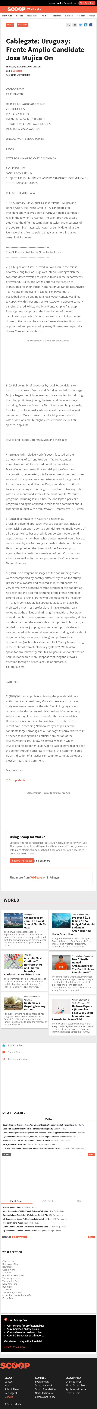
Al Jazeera (7, 1289)
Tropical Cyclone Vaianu (13, 1223)
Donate (8, 1397)
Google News (8, 1269)
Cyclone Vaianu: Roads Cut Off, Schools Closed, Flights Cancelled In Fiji (34, 1137)
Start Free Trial (87, 2)
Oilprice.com (8, 1261)
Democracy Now (10, 1264)
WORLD (11, 900)
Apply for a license (76, 1389)
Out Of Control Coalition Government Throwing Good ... (26, 1227)
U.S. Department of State (45, 1144)
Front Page (7, 15)
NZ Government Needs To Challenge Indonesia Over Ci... (27, 1219)
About (7, 1385)
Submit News (11, 1389)
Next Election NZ (44, 1393)
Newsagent (10, 1393)
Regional (57, 15)
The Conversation (78, 1148)
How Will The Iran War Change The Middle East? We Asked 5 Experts (32, 1148)
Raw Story (7, 1266)
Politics (44, 15)
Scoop (10, 24)
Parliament (32, 15)
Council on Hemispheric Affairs (18, 1295)
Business (69, 15)
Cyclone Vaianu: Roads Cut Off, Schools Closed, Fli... (25, 1215)
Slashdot (6, 1272)
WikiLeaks (22, 24)
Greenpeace (65, 1140)
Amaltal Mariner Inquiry (13, 1207)
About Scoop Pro (75, 1385)
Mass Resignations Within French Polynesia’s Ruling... (26, 1211)
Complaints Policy (45, 1397)
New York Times (10, 1283)
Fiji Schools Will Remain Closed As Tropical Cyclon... (25, 1231)
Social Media (42, 1381)
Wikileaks (17, 70)
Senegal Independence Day (14, 1144)
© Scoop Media (13, 1404)
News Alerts (19, 1237)
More (91, 1155)
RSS (6, 1155)
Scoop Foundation (45, 1389)
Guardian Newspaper (13, 1275)
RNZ (64, 1129)
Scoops (19, 15)
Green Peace (8, 1298)
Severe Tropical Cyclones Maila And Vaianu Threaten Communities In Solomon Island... (40, 1125)
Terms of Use (73, 1393)
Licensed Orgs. (74, 1381)
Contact (8, 1381)
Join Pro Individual (22, 860)
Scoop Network (43, 1385)
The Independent (11, 1278)
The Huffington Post (12, 1292)
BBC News (7, 1286)
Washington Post (10, 1281)
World (92, 15)
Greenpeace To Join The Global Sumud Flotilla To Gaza (26, 1140)
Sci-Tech (81, 15)
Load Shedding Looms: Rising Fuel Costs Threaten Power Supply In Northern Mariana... (40, 1133)
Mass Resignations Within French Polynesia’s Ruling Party (28, 1129)
